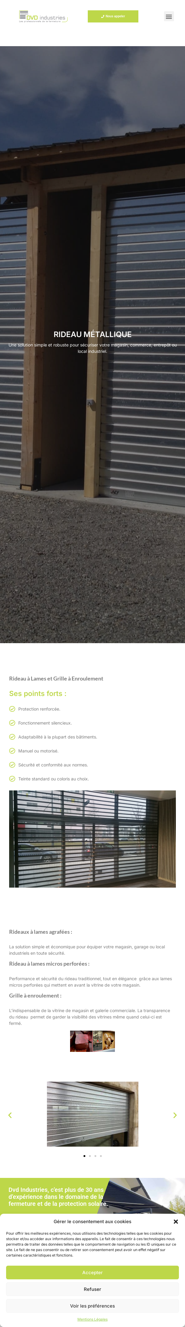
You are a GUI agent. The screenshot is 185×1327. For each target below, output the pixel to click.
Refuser (92, 1289)
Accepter (92, 1272)
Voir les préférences (92, 1306)
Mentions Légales (92, 1319)
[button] (176, 1222)
